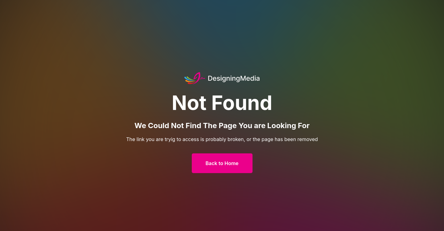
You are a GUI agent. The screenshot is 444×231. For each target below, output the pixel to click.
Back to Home (222, 163)
